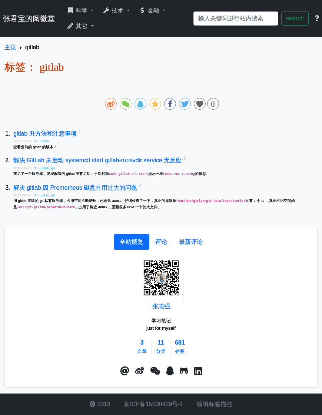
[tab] (131, 242)
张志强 (161, 306)
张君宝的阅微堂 (29, 18)
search (295, 18)
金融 (150, 10)
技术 (114, 10)
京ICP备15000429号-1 (152, 404)
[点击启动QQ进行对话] (170, 371)
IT (35, 141)
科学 (78, 10)
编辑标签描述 (213, 404)
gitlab (44, 141)
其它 (78, 26)
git (53, 168)
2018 (100, 404)
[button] (124, 371)
